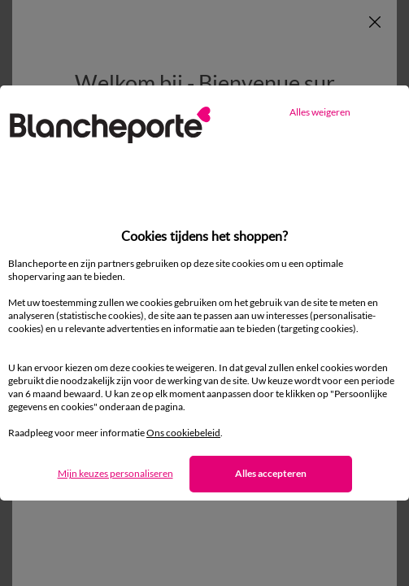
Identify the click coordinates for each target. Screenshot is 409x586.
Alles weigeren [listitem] (319, 112)
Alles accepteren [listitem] (271, 473)
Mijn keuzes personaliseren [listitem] (115, 473)
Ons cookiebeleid (183, 432)
